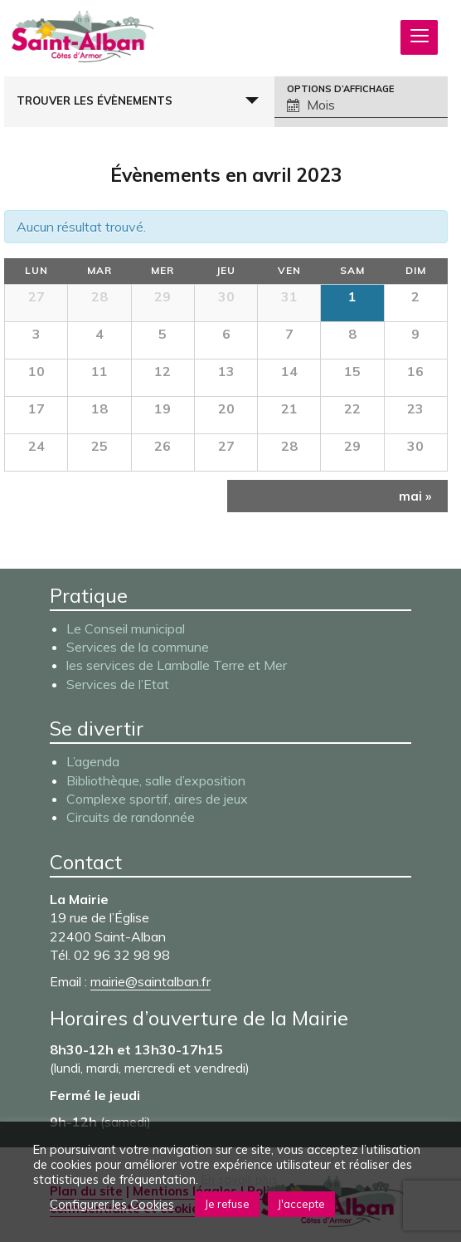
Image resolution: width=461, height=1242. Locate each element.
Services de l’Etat (117, 684)
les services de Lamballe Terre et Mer (176, 665)
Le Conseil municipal (125, 628)
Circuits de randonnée (130, 817)
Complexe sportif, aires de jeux (157, 798)
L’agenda (92, 761)
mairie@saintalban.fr (150, 981)
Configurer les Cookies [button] (112, 1204)
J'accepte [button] (301, 1203)
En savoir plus (239, 1179)
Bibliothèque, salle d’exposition (155, 780)
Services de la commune (137, 646)
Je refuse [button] (227, 1203)
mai (415, 496)
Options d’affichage (340, 89)
